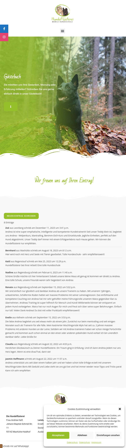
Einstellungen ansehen (108, 435)
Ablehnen (82, 435)
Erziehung (42, 424)
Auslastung (43, 431)
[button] (119, 409)
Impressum (96, 442)
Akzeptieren (58, 435)
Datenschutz (72, 442)
